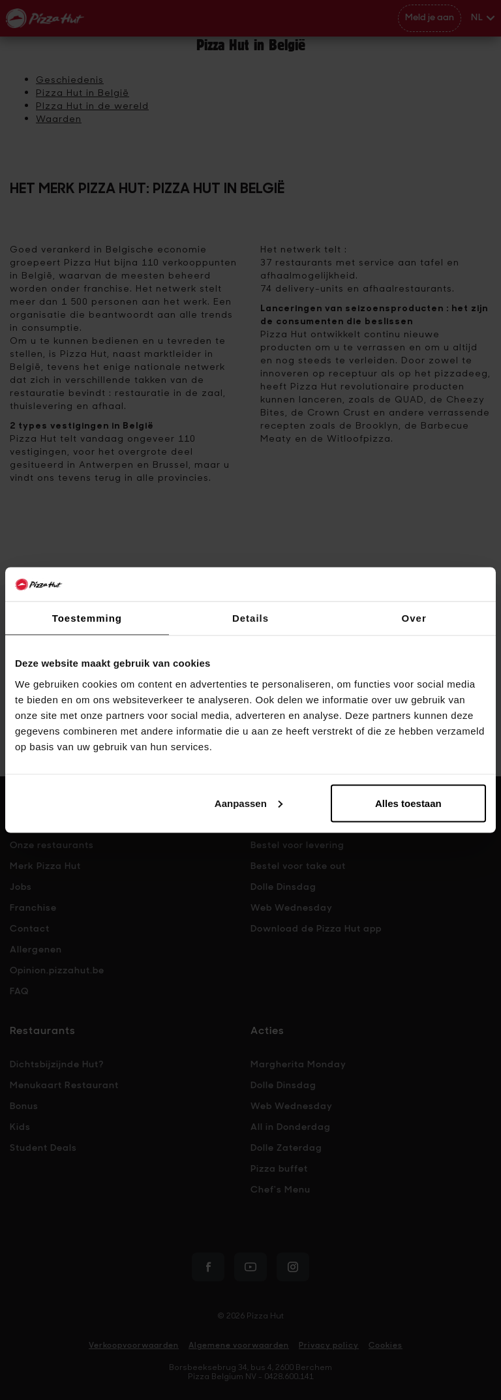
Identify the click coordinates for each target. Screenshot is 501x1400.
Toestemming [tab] (87, 618)
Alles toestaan (408, 802)
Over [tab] (414, 618)
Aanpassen (248, 802)
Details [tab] (250, 618)
